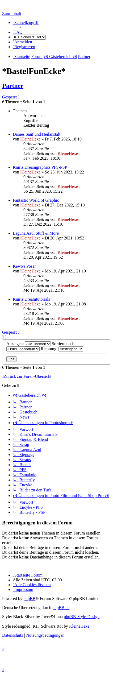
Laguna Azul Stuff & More (36, 233)
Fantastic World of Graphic (36, 200)
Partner (12, 85)
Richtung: (62, 348)
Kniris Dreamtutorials (31, 299)
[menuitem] (18, 32)
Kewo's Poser (24, 266)
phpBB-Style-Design (81, 616)
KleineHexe (30, 139)
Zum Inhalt (11, 13)
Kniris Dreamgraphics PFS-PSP (40, 167)
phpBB (29, 598)
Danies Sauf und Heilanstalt (36, 134)
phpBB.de (60, 607)
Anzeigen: (28, 343)
